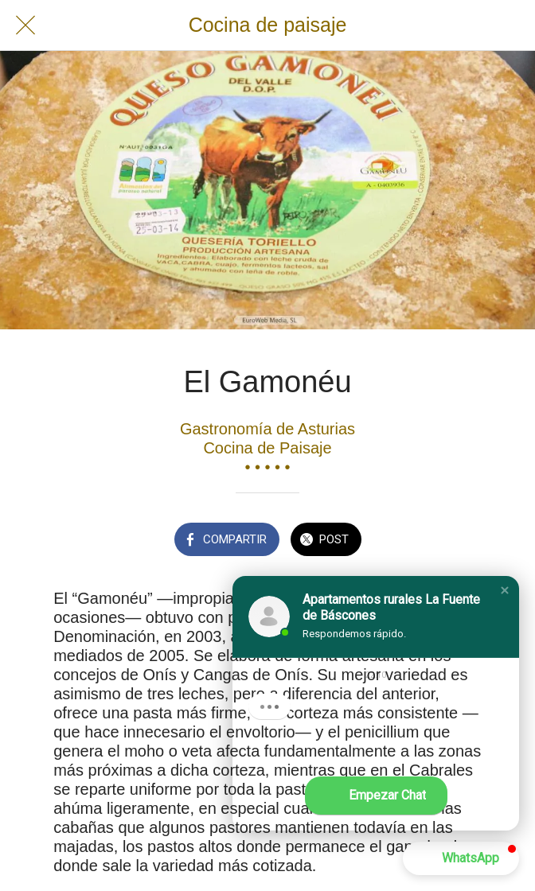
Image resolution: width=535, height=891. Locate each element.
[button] (505, 590)
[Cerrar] (25, 25)
